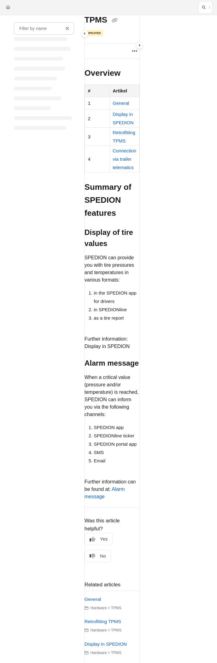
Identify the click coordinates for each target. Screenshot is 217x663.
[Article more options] (135, 51)
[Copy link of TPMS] (114, 20)
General (121, 103)
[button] (205, 7)
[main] (112, 339)
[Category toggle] (84, 33)
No (98, 556)
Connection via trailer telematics (124, 159)
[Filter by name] (44, 28)
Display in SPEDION (106, 644)
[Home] (8, 8)
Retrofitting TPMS (103, 621)
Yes (99, 539)
